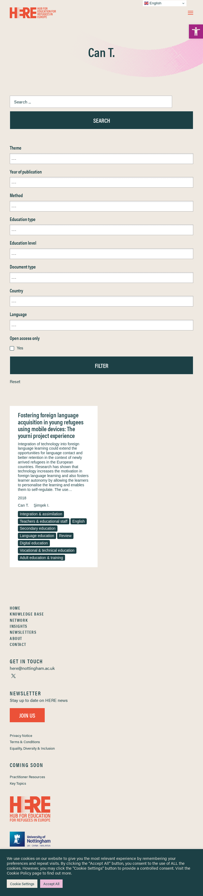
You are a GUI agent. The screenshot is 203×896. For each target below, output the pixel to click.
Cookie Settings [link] (22, 883)
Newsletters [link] (23, 632)
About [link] (16, 638)
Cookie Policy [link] (19, 873)
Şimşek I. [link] (41, 505)
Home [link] (15, 608)
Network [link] (19, 620)
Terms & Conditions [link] (25, 741)
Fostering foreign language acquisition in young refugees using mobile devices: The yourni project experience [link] (50, 425)
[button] (190, 13)
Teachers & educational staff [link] (43, 521)
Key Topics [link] (18, 783)
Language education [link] (37, 536)
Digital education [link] (34, 543)
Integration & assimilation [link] (41, 514)
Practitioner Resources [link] (27, 776)
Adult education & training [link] (41, 558)
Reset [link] (15, 381)
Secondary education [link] (38, 528)
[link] (196, 31)
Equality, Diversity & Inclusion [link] (32, 748)
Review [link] (65, 536)
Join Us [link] (27, 715)
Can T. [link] (23, 505)
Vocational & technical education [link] (47, 550)
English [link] (78, 521)
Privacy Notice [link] (21, 735)
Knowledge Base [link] (27, 614)
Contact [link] (18, 644)
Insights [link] (18, 626)
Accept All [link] (51, 883)
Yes (20, 348)
